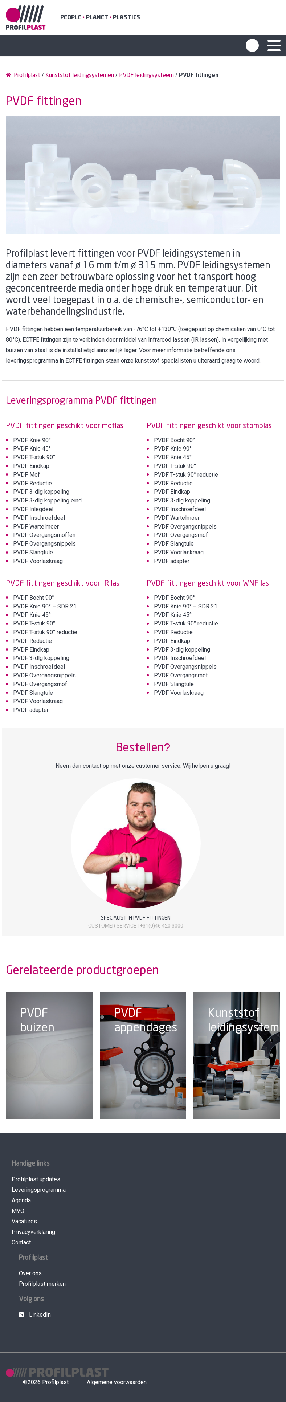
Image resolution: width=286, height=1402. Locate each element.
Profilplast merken (42, 1283)
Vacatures (24, 1221)
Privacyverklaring (33, 1231)
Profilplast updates (36, 1179)
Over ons (30, 1273)
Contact (21, 1242)
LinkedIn (35, 1314)
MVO (18, 1210)
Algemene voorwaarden (117, 1382)
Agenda (21, 1200)
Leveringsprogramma (39, 1189)
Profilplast (23, 75)
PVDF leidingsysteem (146, 75)
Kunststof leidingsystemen (79, 75)
